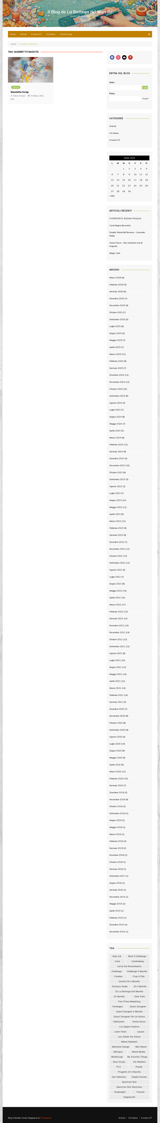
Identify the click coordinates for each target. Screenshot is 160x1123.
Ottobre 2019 (116, 806)
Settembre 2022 (117, 562)
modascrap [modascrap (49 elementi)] (117, 1057)
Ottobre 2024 (116, 389)
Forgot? (145, 98)
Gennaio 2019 (116, 848)
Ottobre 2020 (116, 723)
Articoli (23, 34)
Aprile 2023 (115, 514)
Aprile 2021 (115, 681)
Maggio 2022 (115, 590)
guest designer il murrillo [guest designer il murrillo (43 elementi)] (129, 1011)
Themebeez (46, 1118)
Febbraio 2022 (116, 611)
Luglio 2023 (115, 493)
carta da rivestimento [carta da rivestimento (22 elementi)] (129, 966)
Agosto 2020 (115, 736)
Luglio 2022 (115, 576)
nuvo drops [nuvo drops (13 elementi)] (119, 1062)
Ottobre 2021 (116, 639)
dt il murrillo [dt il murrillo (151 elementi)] (140, 986)
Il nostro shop (66, 34)
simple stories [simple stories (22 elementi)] (139, 1077)
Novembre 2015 (117, 896)
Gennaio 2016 (116, 889)
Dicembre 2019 (116, 792)
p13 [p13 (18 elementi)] (118, 1067)
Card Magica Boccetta (120, 225)
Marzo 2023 (115, 521)
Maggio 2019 (115, 827)
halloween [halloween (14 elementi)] (118, 1021)
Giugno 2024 (115, 416)
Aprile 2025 (115, 347)
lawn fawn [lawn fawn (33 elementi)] (120, 1031)
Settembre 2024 (117, 395)
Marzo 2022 (115, 604)
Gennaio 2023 (116, 535)
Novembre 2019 (117, 799)
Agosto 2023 (115, 486)
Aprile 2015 (115, 910)
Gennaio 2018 (116, 869)
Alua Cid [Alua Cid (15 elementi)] (117, 956)
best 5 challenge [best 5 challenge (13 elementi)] (137, 956)
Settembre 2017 (117, 876)
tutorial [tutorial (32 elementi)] (140, 1092)
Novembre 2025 (117, 305)
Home (13, 34)
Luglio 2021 (115, 660)
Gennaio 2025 (116, 368)
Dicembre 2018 (116, 855)
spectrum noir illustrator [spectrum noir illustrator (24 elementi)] (129, 1087)
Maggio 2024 (115, 423)
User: (112, 82)
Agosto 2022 (115, 569)
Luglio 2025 (115, 326)
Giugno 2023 (115, 500)
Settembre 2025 (117, 319)
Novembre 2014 (117, 931)
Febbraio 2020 (116, 778)
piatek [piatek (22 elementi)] (139, 1067)
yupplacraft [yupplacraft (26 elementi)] (129, 1097)
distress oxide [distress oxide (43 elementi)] (120, 986)
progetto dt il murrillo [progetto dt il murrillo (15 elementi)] (129, 1072)
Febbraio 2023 (116, 528)
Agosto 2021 (115, 653)
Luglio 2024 (115, 409)
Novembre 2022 (117, 549)
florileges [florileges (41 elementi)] (118, 1006)
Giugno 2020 (115, 750)
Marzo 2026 (115, 277)
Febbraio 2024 (116, 444)
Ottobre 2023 (116, 472)
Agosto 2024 (115, 402)
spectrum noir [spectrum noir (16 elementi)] (129, 1082)
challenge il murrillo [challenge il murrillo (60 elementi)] (137, 971)
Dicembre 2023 (116, 458)
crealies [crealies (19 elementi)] (118, 976)
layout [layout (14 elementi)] (140, 1031)
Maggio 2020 (115, 757)
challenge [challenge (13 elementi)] (117, 971)
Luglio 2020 (115, 743)
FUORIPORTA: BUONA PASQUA (125, 218)
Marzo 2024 (115, 437)
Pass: (112, 93)
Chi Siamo (50, 34)
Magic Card (114, 253)
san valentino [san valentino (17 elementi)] (119, 1077)
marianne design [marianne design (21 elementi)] (120, 1046)
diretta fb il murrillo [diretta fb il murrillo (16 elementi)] (129, 981)
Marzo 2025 (115, 354)
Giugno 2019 (115, 820)
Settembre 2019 (117, 813)
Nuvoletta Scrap (20, 92)
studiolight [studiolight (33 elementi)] (120, 1092)
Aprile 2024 (115, 430)
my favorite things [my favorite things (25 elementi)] (137, 1057)
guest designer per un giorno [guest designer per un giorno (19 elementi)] (129, 1016)
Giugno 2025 (115, 333)
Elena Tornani (19, 96)
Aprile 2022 (115, 597)
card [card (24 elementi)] (117, 961)
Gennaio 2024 (116, 451)
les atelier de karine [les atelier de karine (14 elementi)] (129, 1036)
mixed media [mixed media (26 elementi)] (138, 1052)
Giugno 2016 (115, 883)
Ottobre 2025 (116, 312)
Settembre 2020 (117, 730)
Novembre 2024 (117, 382)
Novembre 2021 (117, 632)
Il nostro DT (36, 34)
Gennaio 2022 (116, 618)
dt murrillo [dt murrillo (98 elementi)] (119, 996)
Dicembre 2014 (116, 924)
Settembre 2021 (117, 646)
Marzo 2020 (115, 771)
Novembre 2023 (117, 465)
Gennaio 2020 (116, 785)
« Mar (112, 195)
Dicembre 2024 (116, 375)
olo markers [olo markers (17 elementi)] (139, 1062)
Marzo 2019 (115, 834)
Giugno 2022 (115, 583)
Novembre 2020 (117, 715)
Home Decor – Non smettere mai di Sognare (125, 244)
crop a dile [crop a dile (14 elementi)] (139, 976)
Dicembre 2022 (116, 542)
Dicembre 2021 (116, 625)
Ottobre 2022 (116, 556)
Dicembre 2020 (116, 709)
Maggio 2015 (115, 903)
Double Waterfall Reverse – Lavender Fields (127, 234)
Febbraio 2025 (116, 361)
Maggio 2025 (115, 340)
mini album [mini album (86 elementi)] (141, 1046)
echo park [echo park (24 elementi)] (139, 996)
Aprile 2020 (115, 764)
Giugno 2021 (115, 667)
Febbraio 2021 (116, 695)
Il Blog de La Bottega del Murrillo (80, 11)
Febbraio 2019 (116, 841)
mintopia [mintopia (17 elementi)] (118, 1052)
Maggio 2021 (115, 674)
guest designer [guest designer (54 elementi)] (138, 1006)
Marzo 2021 (115, 688)
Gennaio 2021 (116, 702)
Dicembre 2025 (116, 298)
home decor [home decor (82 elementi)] (139, 1021)
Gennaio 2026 (116, 291)
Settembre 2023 (117, 479)
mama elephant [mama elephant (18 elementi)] (129, 1041)
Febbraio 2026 (116, 284)
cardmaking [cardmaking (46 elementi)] (138, 961)
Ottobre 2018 (116, 862)
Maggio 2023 (115, 507)
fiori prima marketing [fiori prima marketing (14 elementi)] (129, 1001)
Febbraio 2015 (116, 917)
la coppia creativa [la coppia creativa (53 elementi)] (129, 1026)
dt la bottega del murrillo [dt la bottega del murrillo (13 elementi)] (129, 991)
